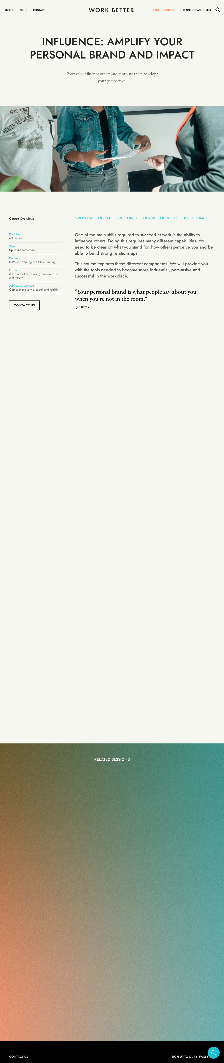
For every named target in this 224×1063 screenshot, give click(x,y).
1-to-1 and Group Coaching (131, 987)
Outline (105, 218)
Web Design (114, 1006)
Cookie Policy (119, 1001)
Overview (84, 218)
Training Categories (197, 10)
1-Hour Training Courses (41, 987)
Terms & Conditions (141, 1001)
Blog (22, 10)
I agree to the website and (177, 948)
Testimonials (195, 218)
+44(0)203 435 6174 (25, 946)
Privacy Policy (207, 948)
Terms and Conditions (179, 948)
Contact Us (24, 305)
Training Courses (164, 10)
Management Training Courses (85, 987)
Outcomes (127, 218)
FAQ (158, 1001)
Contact (39, 10)
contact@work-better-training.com (33, 936)
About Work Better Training (175, 987)
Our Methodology (160, 218)
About (8, 10)
